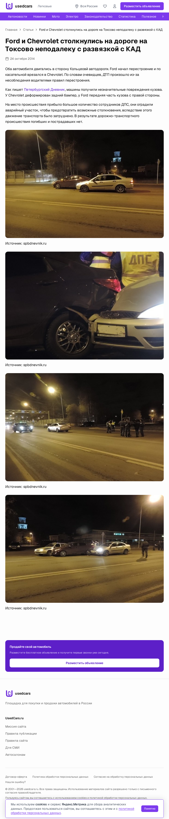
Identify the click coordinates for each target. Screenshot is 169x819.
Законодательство (98, 16)
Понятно (149, 808)
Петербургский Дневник (44, 89)
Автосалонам (15, 755)
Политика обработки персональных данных (60, 777)
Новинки (39, 16)
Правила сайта (16, 741)
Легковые (45, 6)
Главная (11, 30)
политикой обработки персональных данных (118, 798)
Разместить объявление (142, 6)
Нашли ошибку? (15, 782)
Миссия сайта (15, 726)
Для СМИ (12, 748)
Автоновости (17, 16)
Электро (72, 16)
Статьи (28, 30)
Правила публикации (21, 733)
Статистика (127, 16)
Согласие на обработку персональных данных (123, 777)
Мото (56, 16)
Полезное (149, 16)
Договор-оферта (16, 777)
